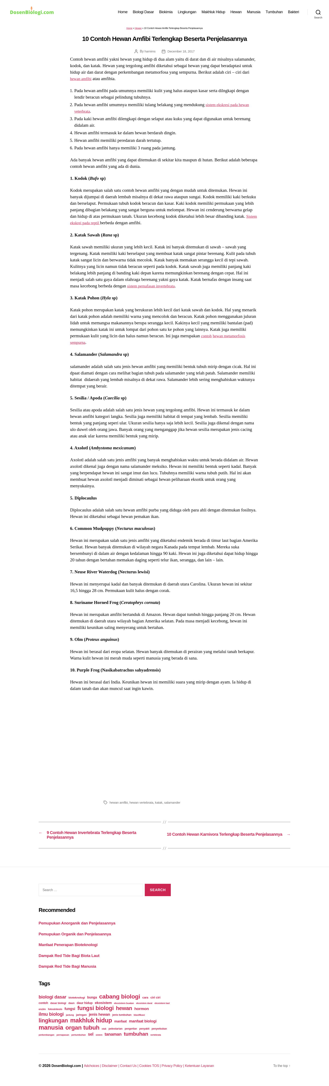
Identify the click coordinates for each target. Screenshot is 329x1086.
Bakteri (293, 13)
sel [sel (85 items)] (90, 1039)
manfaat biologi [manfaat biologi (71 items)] (143, 1025)
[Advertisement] (164, 746)
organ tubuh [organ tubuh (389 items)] (82, 1032)
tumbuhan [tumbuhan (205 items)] (136, 1038)
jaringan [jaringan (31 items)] (81, 1019)
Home (123, 13)
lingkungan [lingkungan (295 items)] (53, 1025)
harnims (149, 53)
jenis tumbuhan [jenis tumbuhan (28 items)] (121, 1019)
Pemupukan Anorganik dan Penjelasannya (82, 927)
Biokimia (165, 13)
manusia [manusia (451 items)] (51, 1032)
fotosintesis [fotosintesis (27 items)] (55, 1013)
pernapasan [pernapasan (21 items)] (62, 1039)
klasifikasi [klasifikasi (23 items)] (139, 1019)
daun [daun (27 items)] (71, 1007)
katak (161, 804)
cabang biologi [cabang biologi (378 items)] (119, 1001)
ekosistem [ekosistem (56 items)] (103, 1007)
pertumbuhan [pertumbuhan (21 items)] (78, 1039)
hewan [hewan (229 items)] (124, 1013)
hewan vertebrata (142, 804)
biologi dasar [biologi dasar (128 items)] (52, 1001)
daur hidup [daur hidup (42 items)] (85, 1007)
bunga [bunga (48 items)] (92, 1002)
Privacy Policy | (185, 1070)
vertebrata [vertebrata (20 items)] (155, 1039)
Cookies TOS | (160, 1070)
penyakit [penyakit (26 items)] (144, 1033)
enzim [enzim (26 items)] (42, 1013)
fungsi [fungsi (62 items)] (69, 1013)
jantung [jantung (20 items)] (70, 1019)
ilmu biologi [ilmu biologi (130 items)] (51, 1018)
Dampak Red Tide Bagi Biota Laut (73, 960)
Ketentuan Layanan (214, 1070)
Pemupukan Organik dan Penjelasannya (79, 938)
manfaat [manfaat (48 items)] (120, 1026)
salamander (175, 804)
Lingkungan (187, 13)
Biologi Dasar (143, 13)
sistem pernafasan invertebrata (154, 288)
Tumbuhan (274, 13)
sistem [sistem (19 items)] (99, 1039)
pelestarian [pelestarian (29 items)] (115, 1033)
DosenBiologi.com (67, 1070)
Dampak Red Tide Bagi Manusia (71, 970)
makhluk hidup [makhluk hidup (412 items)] (91, 1025)
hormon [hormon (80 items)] (141, 1013)
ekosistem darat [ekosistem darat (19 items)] (144, 1007)
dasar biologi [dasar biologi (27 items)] (58, 1007)
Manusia (254, 13)
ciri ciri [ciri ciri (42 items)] (155, 1002)
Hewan (236, 13)
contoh (207, 337)
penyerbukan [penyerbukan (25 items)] (159, 1033)
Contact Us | (137, 1070)
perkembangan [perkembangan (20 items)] (46, 1039)
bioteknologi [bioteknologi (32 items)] (77, 1002)
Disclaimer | (117, 1070)
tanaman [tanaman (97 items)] (112, 1038)
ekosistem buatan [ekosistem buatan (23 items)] (124, 1007)
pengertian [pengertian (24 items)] (131, 1033)
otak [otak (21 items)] (104, 1033)
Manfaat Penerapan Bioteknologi (72, 949)
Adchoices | (97, 1070)
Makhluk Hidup (213, 13)
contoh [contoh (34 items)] (43, 1007)
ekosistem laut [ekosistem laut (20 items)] (162, 1007)
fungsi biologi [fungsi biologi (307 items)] (95, 1013)
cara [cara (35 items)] (145, 1002)
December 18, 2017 (181, 53)
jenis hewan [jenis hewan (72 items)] (99, 1019)
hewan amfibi (82, 80)
